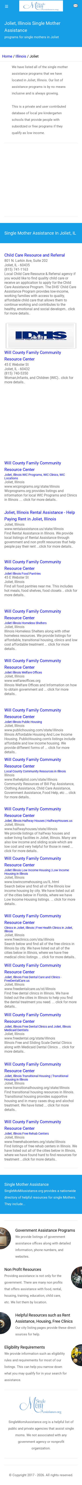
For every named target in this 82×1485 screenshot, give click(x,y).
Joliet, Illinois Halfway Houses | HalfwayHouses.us (41, 829)
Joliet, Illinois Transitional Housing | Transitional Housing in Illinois (41, 1086)
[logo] (41, 5)
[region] (41, 183)
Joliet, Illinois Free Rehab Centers (41, 1140)
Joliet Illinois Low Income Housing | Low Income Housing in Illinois (41, 880)
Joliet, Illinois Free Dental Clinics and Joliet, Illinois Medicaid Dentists (41, 1033)
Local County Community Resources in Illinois (41, 777)
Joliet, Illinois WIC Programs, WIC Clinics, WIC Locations (41, 481)
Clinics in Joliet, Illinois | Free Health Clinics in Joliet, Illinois (41, 936)
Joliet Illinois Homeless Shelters (41, 629)
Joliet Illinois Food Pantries (41, 578)
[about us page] (75, 6)
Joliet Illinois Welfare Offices (41, 676)
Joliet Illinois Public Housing (41, 730)
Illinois (21, 56)
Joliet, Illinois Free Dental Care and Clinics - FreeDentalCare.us (41, 985)
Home (7, 56)
